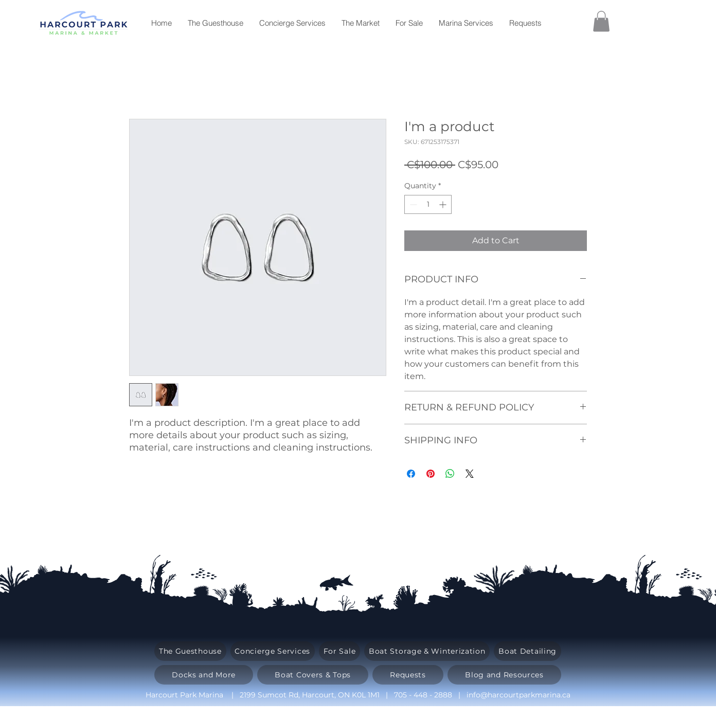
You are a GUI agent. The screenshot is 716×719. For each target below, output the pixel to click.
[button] (601, 21)
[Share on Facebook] (411, 474)
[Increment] (443, 204)
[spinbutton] (428, 204)
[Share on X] (469, 474)
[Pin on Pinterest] (430, 474)
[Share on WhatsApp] (450, 474)
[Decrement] (412, 204)
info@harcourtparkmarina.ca (518, 694)
